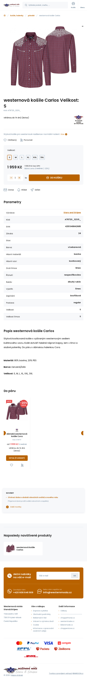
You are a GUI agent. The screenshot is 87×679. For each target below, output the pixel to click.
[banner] (11, 5)
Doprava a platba (40, 611)
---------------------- (71, 614)
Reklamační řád (39, 618)
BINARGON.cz (78, 673)
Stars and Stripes (72, 212)
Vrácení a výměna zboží (43, 621)
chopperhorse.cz (68, 618)
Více (62, 134)
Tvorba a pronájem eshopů (60, 673)
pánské (31, 15)
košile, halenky (16, 15)
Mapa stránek (17, 675)
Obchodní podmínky (42, 614)
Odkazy (64, 611)
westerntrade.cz (67, 621)
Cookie (36, 625)
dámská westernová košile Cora (16, 435)
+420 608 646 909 (23, 592)
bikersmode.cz (67, 625)
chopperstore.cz (67, 628)
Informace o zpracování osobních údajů (43, 629)
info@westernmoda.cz (57, 592)
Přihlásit (74, 575)
